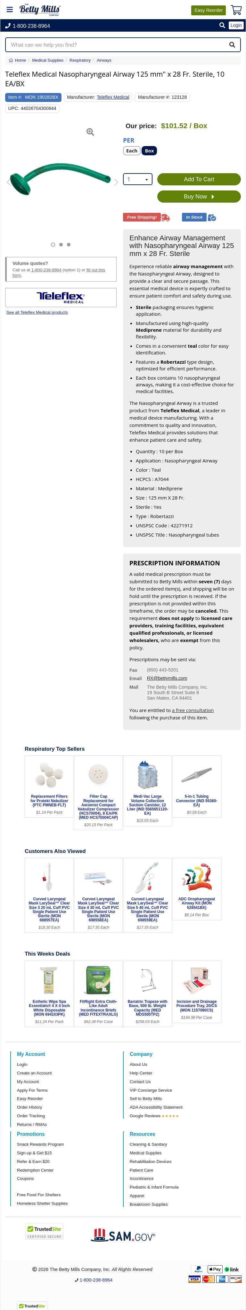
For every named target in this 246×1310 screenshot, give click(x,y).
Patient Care (141, 1170)
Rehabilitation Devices (150, 1161)
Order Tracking (31, 1115)
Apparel (137, 1195)
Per (128, 140)
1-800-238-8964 (46, 269)
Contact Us (140, 1081)
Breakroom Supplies (149, 1204)
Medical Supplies (146, 1153)
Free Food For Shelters (39, 1194)
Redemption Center (35, 1170)
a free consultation (193, 710)
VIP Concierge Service (151, 1090)
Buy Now (199, 196)
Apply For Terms (32, 1090)
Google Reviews (145, 1115)
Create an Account (34, 1073)
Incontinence (142, 1178)
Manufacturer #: (154, 97)
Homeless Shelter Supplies (42, 1203)
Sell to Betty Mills (146, 1098)
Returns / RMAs (32, 1124)
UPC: (13, 108)
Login (22, 1064)
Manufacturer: (81, 97)
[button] (222, 25)
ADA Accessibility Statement (156, 1107)
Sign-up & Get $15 (34, 1153)
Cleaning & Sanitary (148, 1144)
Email (135, 678)
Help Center (141, 1073)
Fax (133, 670)
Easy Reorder (30, 1098)
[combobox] (137, 179)
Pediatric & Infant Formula (154, 1187)
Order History (29, 1107)
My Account (28, 1081)
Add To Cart (199, 179)
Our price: (141, 126)
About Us (138, 1064)
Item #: (15, 97)
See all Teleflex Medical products (37, 312)
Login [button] (236, 25)
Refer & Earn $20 (33, 1161)
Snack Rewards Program (40, 1144)
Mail (133, 687)
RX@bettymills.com (167, 678)
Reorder (208, 10)
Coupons (25, 1178)
